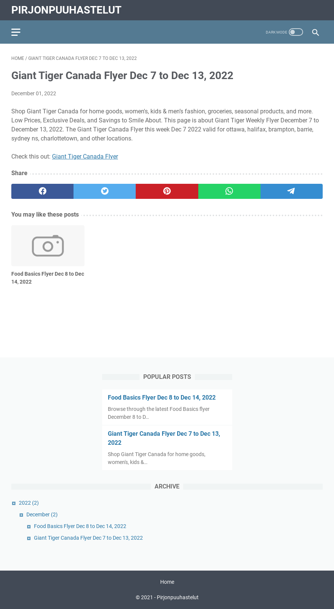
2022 (29, 503)
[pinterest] (167, 191)
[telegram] (291, 191)
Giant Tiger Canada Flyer (85, 156)
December (42, 514)
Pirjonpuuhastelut (66, 10)
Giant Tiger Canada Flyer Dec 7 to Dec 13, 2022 (88, 538)
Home (167, 582)
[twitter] (105, 191)
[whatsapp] (229, 191)
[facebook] (42, 191)
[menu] (20, 32)
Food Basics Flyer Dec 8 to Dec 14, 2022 (162, 397)
